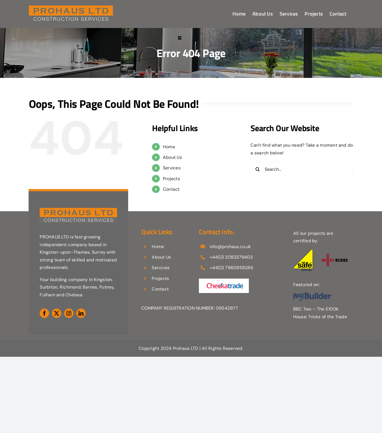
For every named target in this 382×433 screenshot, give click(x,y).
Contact (171, 189)
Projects (171, 179)
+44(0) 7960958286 (231, 268)
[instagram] (69, 313)
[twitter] (56, 313)
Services (172, 168)
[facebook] (44, 313)
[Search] (257, 169)
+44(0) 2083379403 (231, 257)
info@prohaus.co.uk (230, 246)
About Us (172, 157)
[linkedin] (81, 313)
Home (169, 147)
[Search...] (302, 169)
